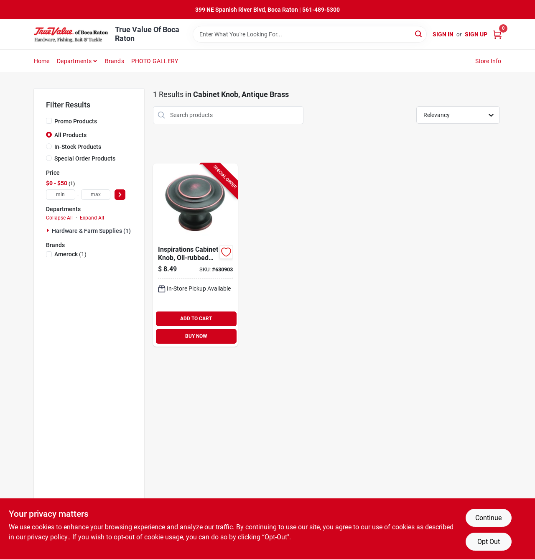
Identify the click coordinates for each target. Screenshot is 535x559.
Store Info (488, 61)
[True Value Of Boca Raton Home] (71, 34)
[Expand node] (49, 230)
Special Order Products (84, 158)
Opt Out (488, 542)
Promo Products (75, 121)
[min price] (60, 194)
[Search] (419, 34)
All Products (70, 135)
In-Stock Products (77, 147)
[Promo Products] (49, 121)
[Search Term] (310, 34)
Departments (74, 61)
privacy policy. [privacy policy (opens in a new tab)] (48, 537)
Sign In (443, 34)
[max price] (95, 194)
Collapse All (59, 218)
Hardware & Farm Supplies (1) (91, 230)
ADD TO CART (196, 319)
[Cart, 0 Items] (497, 34)
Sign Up (476, 34)
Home (42, 61)
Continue (488, 518)
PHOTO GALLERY (154, 61)
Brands (114, 61)
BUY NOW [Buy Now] (196, 336)
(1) (70, 254)
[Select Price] (120, 194)
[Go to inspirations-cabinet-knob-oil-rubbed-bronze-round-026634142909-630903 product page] (195, 255)
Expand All (92, 218)
